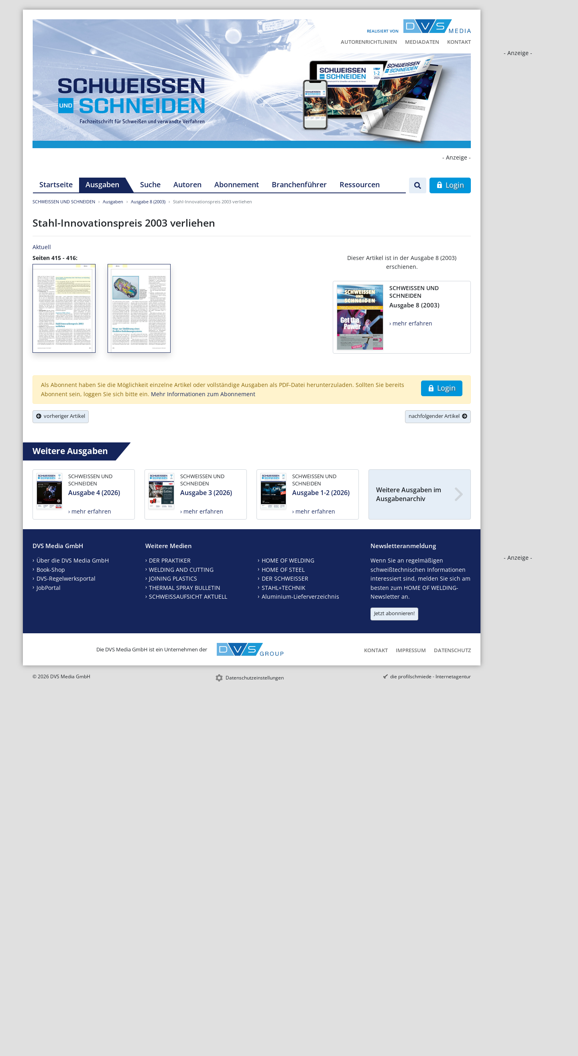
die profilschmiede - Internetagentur (430, 676)
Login (450, 185)
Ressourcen (360, 184)
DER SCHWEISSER (285, 578)
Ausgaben (102, 184)
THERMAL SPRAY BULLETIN (184, 587)
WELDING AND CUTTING (181, 569)
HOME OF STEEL (283, 569)
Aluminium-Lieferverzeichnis (300, 596)
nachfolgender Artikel (438, 416)
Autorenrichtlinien (369, 41)
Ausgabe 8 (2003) (148, 202)
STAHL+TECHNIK (283, 587)
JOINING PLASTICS (173, 578)
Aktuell (42, 247)
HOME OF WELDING (288, 560)
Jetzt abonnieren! (394, 613)
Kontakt (459, 41)
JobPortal (49, 587)
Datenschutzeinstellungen (255, 677)
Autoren (187, 184)
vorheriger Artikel (60, 416)
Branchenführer (299, 184)
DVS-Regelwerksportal (66, 578)
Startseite (56, 184)
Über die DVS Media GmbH (73, 560)
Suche (150, 184)
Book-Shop (51, 569)
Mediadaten (422, 41)
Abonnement (236, 184)
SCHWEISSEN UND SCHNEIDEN (64, 202)
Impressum (411, 650)
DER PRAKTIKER (170, 560)
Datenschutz (452, 650)
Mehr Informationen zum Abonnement (203, 394)
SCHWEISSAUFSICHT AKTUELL (188, 596)
